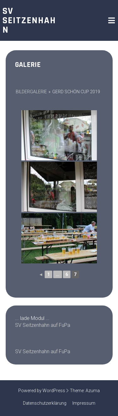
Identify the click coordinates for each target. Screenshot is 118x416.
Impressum (83, 403)
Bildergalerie (31, 91)
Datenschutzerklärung (44, 403)
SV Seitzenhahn (29, 20)
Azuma (93, 390)
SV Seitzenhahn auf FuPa (42, 325)
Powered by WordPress (41, 390)
